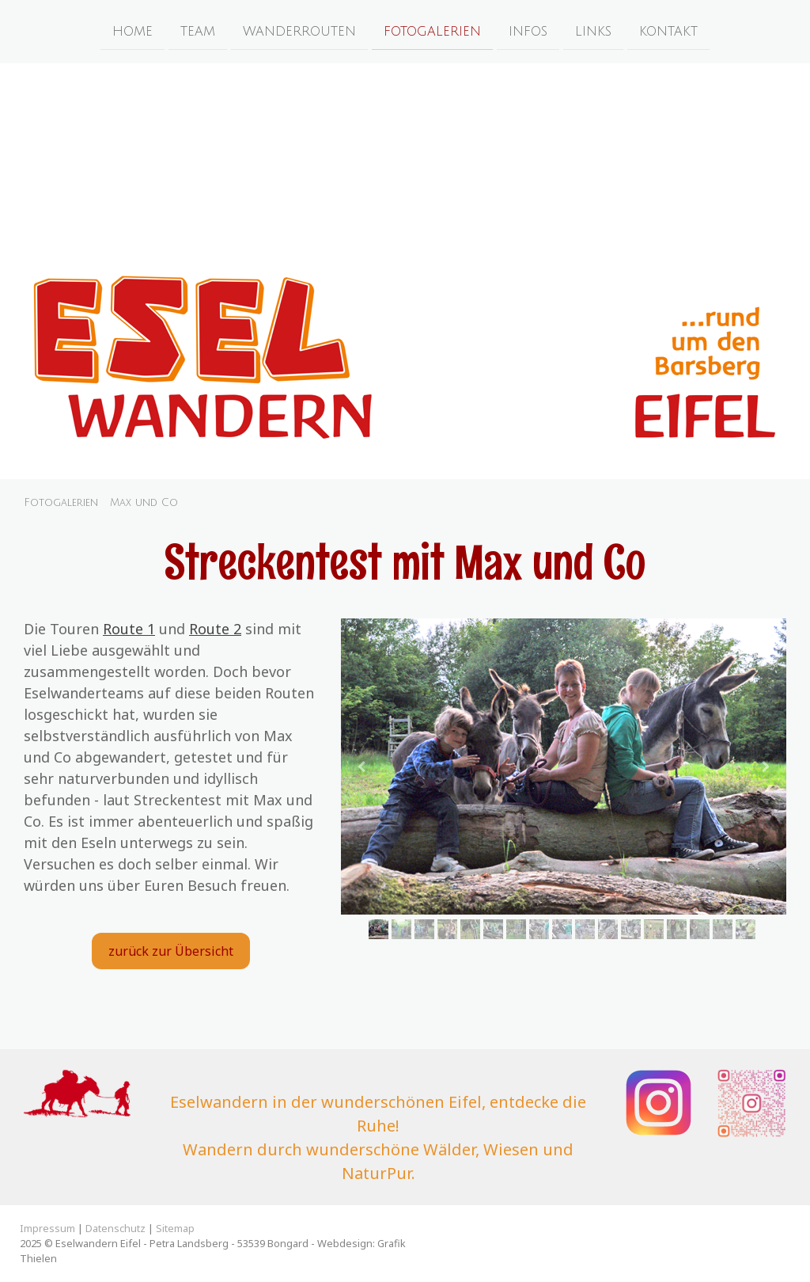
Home (132, 31)
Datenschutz (115, 1228)
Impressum (47, 1228)
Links (593, 31)
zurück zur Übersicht (170, 951)
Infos (528, 31)
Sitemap (175, 1228)
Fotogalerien (432, 31)
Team (197, 31)
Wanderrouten (299, 31)
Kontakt (668, 31)
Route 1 (129, 628)
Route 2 (215, 628)
